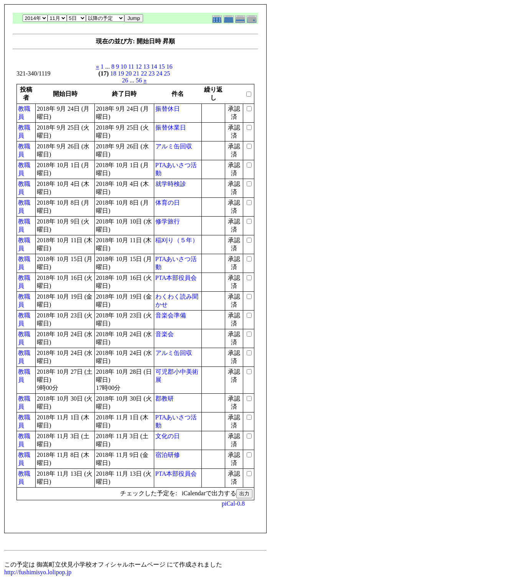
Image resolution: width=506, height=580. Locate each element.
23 (151, 73)
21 (136, 73)
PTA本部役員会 (176, 277)
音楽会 (164, 334)
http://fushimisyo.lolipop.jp (37, 572)
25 (167, 73)
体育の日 (167, 202)
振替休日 (167, 108)
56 (139, 80)
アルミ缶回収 (173, 146)
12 (139, 66)
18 (113, 73)
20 (128, 73)
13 (146, 66)
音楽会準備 (170, 315)
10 (123, 66)
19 (121, 73)
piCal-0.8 (233, 503)
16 (169, 66)
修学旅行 (167, 221)
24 (159, 73)
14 (154, 66)
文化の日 (167, 436)
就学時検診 (170, 184)
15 (162, 66)
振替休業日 (170, 127)
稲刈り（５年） (176, 240)
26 (125, 80)
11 (131, 66)
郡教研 (164, 398)
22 (144, 73)
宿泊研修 (167, 455)
